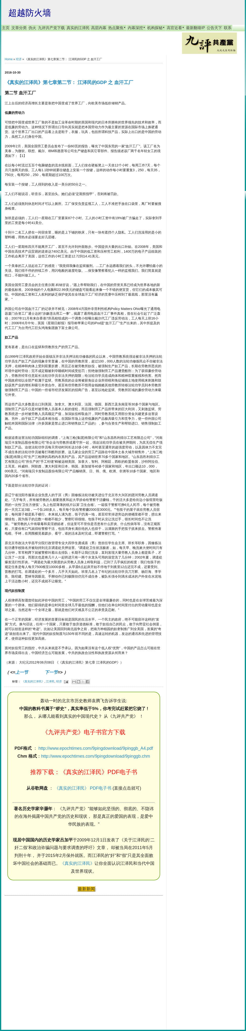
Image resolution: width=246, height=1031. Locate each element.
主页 (6, 28)
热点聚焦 (117, 28)
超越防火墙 (29, 13)
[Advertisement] (40, 958)
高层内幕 (98, 28)
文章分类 (19, 28)
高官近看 (175, 28)
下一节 (51, 672)
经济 (19, 59)
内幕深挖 (136, 28)
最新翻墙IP (195, 28)
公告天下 (214, 28)
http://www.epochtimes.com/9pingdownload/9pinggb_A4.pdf (96, 748)
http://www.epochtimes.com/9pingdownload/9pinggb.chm (95, 756)
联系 (227, 28)
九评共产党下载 (51, 28)
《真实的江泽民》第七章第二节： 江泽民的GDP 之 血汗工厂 (69, 82)
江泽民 (50, 681)
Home (9, 59)
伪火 (32, 28)
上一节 (21, 672)
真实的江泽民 (78, 28)
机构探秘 (156, 28)
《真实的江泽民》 (33, 681)
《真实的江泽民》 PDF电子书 (82, 788)
